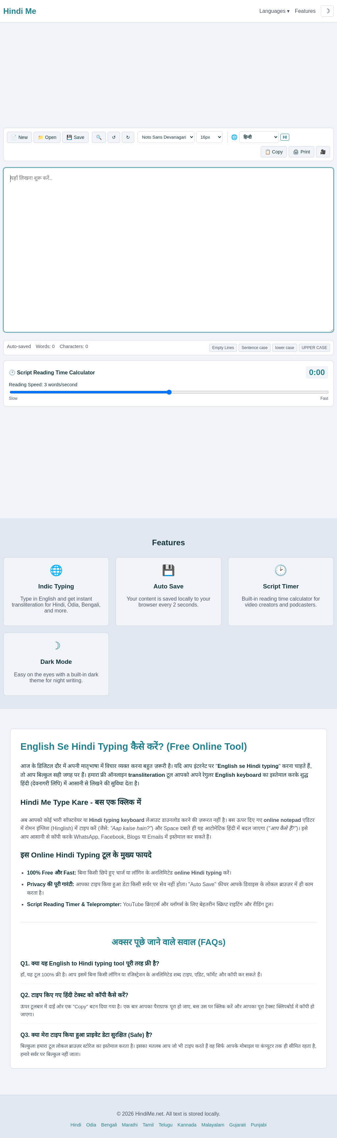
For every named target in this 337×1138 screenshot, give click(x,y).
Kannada (186, 1124)
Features (305, 11)
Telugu (165, 1124)
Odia (91, 1124)
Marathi (130, 1124)
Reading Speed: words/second (43, 384)
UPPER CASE (314, 347)
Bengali (109, 1124)
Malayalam (212, 1124)
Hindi (75, 1124)
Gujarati (237, 1124)
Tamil (148, 1124)
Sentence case (255, 347)
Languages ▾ (274, 11)
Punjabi (259, 1124)
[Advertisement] (168, 75)
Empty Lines (223, 347)
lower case (284, 347)
